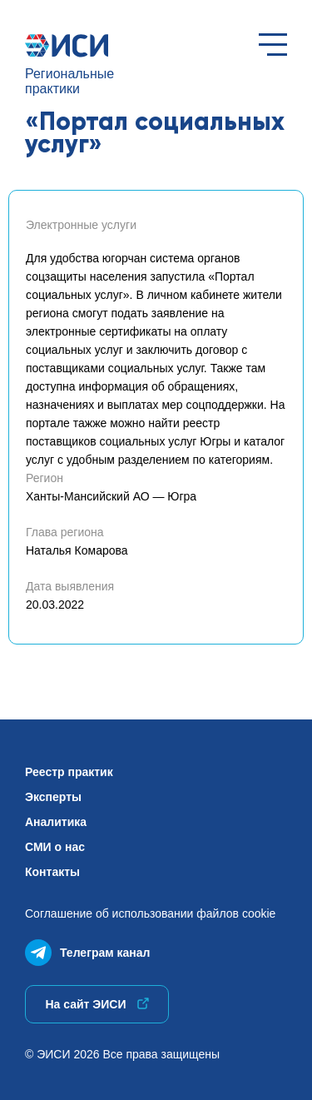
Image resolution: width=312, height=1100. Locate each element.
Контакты (52, 872)
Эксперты (53, 797)
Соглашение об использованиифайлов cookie (150, 913)
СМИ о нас (55, 847)
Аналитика (56, 822)
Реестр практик (69, 772)
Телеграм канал (87, 948)
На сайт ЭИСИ (96, 1004)
